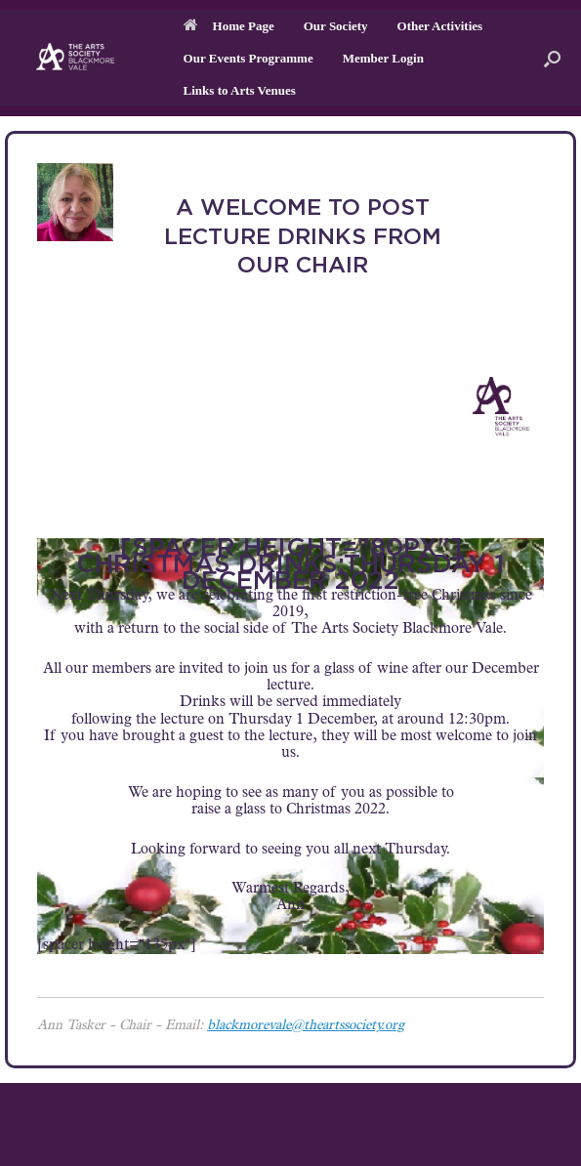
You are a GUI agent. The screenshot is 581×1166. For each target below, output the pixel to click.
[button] (552, 58)
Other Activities (440, 26)
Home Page (229, 26)
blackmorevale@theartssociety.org (305, 1026)
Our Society (336, 26)
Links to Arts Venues (240, 90)
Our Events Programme (248, 58)
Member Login (383, 58)
